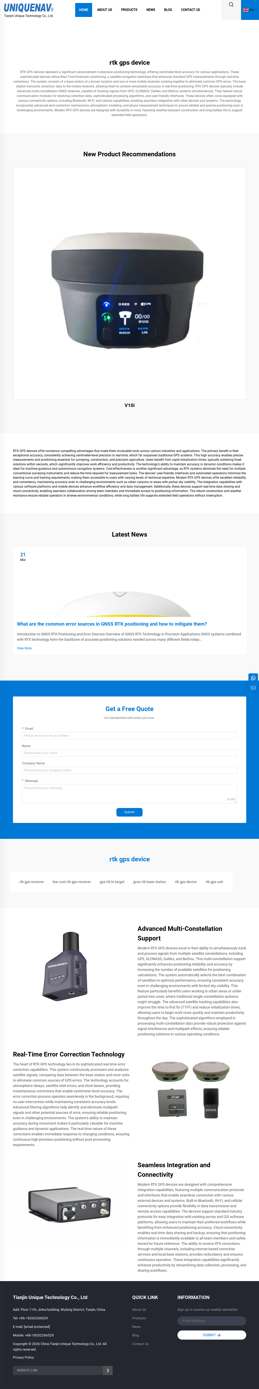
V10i (130, 405)
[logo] (29, 7)
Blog (168, 10)
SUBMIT (212, 1335)
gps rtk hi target (112, 882)
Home (83, 10)
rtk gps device (186, 882)
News (150, 10)
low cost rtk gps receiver (72, 882)
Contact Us (190, 10)
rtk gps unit (214, 882)
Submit (129, 812)
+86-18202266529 (33, 1318)
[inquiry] (253, 688)
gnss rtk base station (149, 882)
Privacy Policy (23, 1357)
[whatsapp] (253, 678)
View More (24, 648)
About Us (104, 10)
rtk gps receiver (32, 882)
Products (129, 10)
